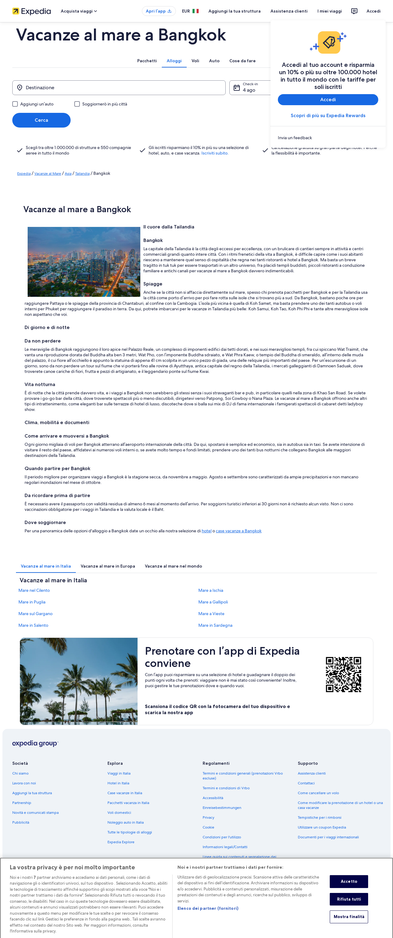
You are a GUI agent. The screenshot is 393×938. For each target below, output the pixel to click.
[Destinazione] (119, 87)
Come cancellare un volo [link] (318, 793)
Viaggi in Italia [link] (118, 773)
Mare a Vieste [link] (211, 613)
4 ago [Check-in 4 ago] (249, 90)
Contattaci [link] (306, 783)
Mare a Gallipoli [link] (213, 602)
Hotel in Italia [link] (118, 783)
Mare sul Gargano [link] (35, 613)
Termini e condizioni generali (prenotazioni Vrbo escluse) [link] (243, 776)
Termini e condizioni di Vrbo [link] (226, 788)
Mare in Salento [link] (33, 625)
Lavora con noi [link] (24, 783)
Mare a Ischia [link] (210, 590)
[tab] (147, 60)
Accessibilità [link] (213, 797)
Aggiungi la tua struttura (234, 11)
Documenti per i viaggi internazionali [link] (328, 837)
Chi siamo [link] (20, 773)
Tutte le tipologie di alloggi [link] (129, 832)
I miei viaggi (329, 11)
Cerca (41, 120)
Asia (68, 173)
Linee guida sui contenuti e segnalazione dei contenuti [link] (239, 859)
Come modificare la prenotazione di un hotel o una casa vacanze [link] (340, 805)
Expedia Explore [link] (120, 842)
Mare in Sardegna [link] (215, 625)
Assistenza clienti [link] (312, 773)
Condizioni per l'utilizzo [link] (222, 837)
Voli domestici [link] (119, 812)
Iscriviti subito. (215, 153)
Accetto (349, 887)
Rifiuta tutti (349, 904)
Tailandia (82, 173)
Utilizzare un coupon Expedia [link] (322, 827)
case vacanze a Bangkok (239, 531)
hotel (207, 531)
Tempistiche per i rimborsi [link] (319, 817)
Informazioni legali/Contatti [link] (225, 846)
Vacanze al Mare (47, 173)
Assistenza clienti (289, 11)
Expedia (24, 173)
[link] (328, 137)
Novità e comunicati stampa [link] (35, 812)
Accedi (374, 11)
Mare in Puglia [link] (31, 602)
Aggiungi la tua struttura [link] (32, 793)
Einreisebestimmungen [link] (222, 807)
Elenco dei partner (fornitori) (207, 914)
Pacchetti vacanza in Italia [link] (128, 802)
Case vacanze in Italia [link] (124, 793)
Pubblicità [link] (20, 822)
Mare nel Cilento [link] (34, 590)
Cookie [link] (208, 827)
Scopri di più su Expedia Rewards (328, 115)
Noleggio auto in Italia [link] (125, 822)
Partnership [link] (21, 802)
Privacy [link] (208, 817)
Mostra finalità (349, 922)
